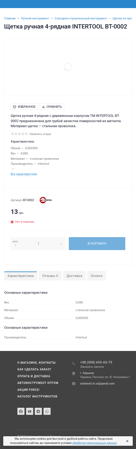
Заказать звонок (92, 367)
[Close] (126, 441)
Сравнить (52, 107)
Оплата (96, 276)
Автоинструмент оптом (37, 383)
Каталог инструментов (37, 396)
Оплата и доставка (33, 376)
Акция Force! (28, 389)
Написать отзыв (40, 134)
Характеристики (20, 276)
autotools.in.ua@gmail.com (97, 383)
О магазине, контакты (36, 362)
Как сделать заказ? (34, 369)
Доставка (74, 276)
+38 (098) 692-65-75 (96, 362)
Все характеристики (24, 174)
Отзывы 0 (50, 276)
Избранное (24, 107)
